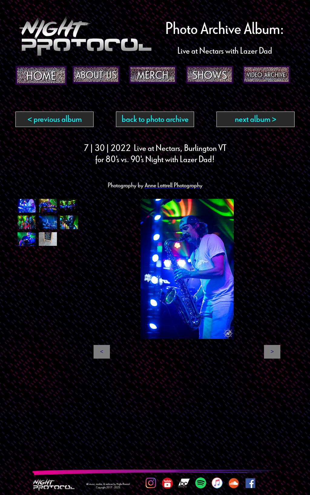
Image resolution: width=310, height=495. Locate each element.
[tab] (27, 205)
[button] (102, 352)
